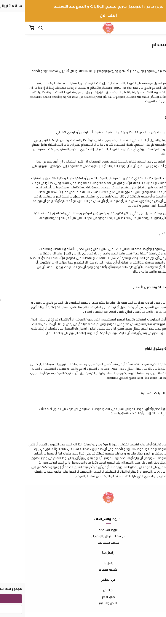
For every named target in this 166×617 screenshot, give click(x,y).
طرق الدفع (83, 597)
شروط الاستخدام (83, 530)
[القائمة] (159, 28)
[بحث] (15, 28)
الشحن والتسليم (83, 603)
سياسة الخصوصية (83, 543)
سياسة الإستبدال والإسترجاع (83, 536)
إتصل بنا (83, 563)
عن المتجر (83, 590)
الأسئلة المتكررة (83, 570)
